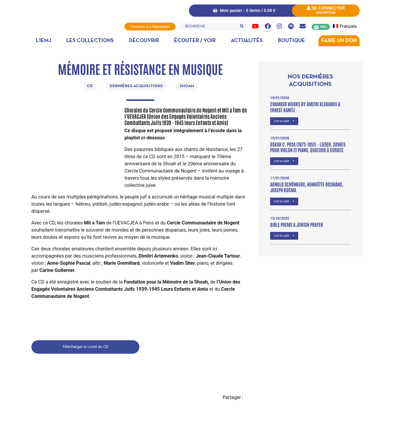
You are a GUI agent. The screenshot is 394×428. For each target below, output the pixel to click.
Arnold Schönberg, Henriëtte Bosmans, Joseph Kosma (306, 187)
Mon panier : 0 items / (244, 10)
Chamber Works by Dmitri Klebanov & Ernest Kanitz (305, 107)
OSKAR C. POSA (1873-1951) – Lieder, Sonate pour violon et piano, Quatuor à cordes (308, 147)
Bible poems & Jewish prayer (296, 224)
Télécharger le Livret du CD (85, 346)
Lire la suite (284, 121)
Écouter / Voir (195, 40)
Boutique (291, 40)
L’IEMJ (43, 40)
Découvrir (144, 40)
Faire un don (339, 40)
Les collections (90, 40)
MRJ (323, 26)
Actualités (247, 40)
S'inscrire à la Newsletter (150, 27)
